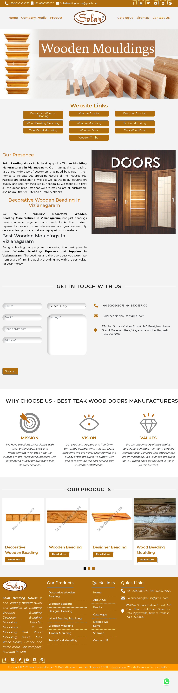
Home (13, 18)
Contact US (100, 640)
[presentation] (27, 355)
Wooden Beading (89, 113)
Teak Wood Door (135, 130)
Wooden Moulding (89, 123)
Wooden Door (89, 130)
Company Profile (34, 18)
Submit (10, 371)
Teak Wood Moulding (43, 130)
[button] (85, 568)
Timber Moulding (134, 123)
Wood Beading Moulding (43, 123)
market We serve (100, 623)
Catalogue (125, 18)
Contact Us (161, 18)
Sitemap (143, 18)
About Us (99, 599)
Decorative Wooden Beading (43, 115)
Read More (15, 559)
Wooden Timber (89, 137)
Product (56, 18)
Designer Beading (134, 113)
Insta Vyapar (119, 667)
